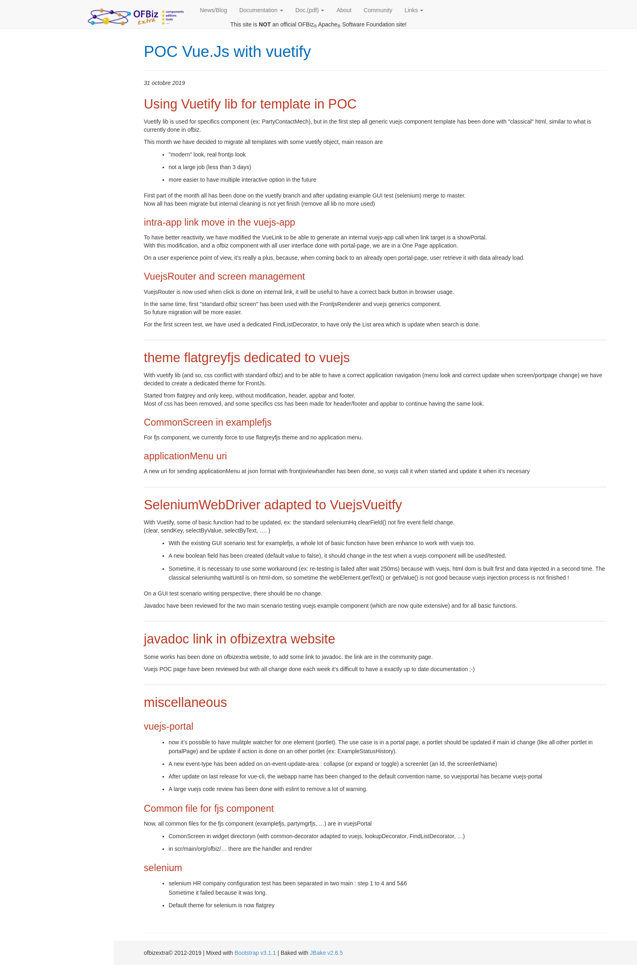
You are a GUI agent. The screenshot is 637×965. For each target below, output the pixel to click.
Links (414, 10)
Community (378, 10)
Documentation (261, 10)
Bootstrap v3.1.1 (255, 953)
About (343, 10)
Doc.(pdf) (309, 10)
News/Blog (213, 10)
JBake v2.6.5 (326, 953)
